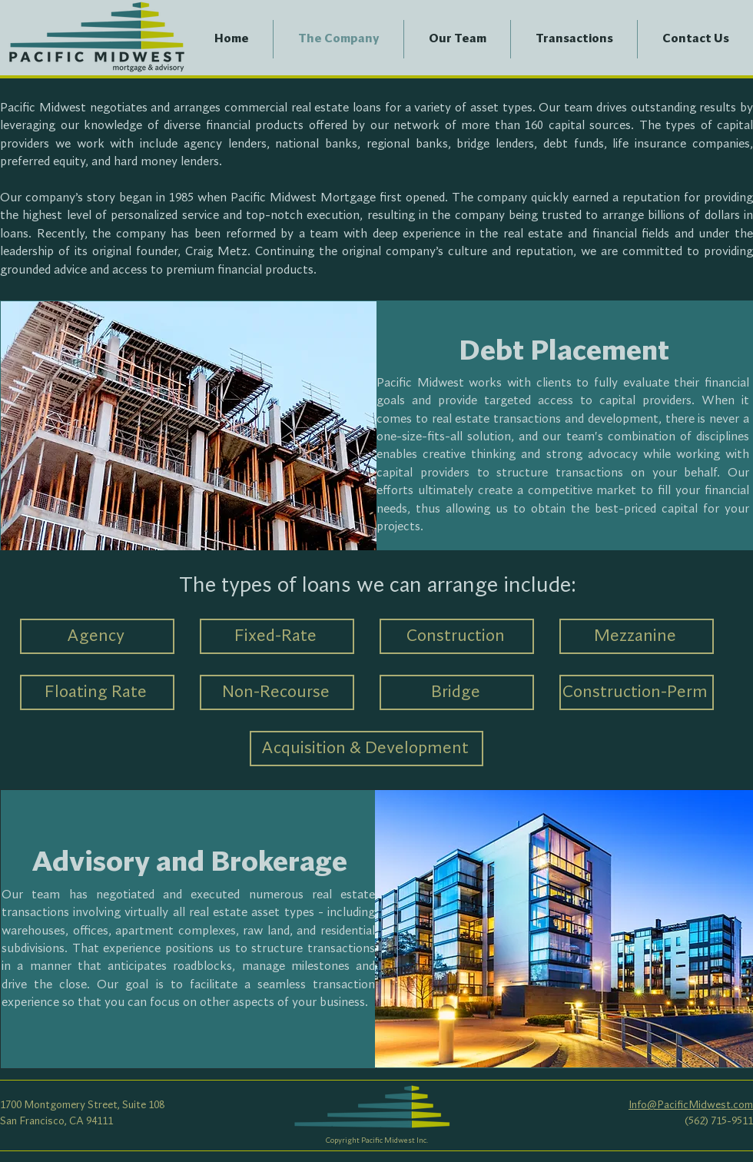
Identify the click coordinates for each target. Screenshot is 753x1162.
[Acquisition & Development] (366, 748)
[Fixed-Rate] (277, 636)
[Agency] (97, 636)
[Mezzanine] (636, 636)
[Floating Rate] (97, 692)
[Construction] (457, 636)
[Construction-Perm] (636, 692)
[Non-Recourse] (277, 692)
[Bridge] (457, 692)
